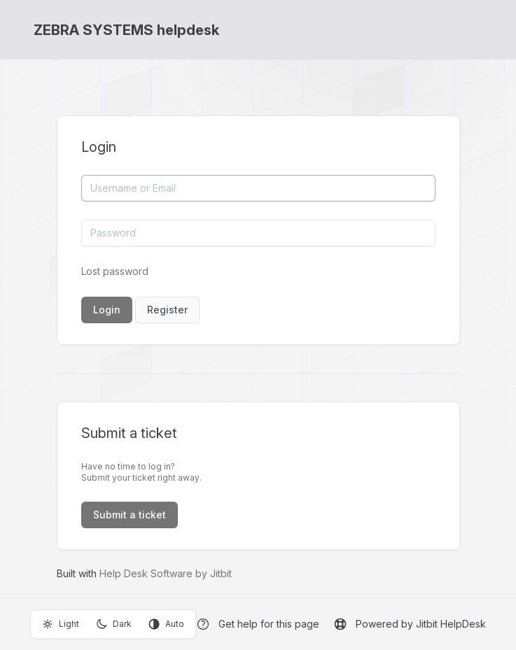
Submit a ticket (129, 515)
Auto (166, 624)
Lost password (114, 271)
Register (167, 310)
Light (60, 624)
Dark (114, 624)
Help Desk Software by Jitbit (165, 573)
